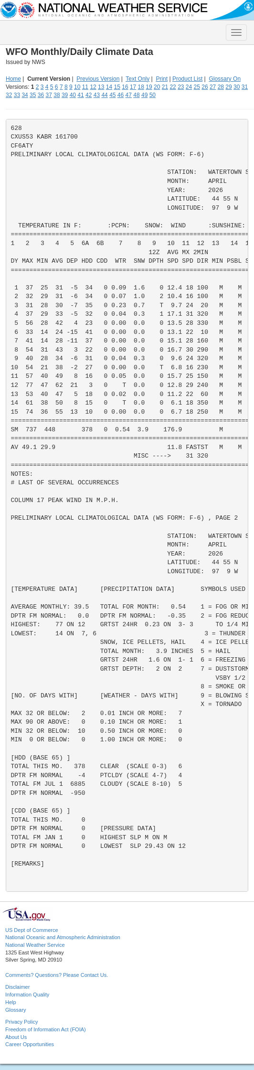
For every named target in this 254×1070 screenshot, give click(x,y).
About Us (16, 1037)
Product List (187, 78)
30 (236, 87)
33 (17, 95)
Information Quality (27, 994)
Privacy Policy (21, 1022)
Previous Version (97, 78)
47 (129, 95)
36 (41, 95)
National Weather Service (35, 945)
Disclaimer (17, 987)
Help (10, 1002)
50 (152, 95)
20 (157, 87)
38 (56, 95)
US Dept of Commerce (31, 930)
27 (213, 87)
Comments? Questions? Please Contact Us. (56, 975)
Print (162, 78)
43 (97, 95)
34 (24, 95)
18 (141, 87)
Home (13, 78)
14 (109, 87)
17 (133, 87)
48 (136, 95)
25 (197, 87)
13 (101, 87)
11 (85, 87)
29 (228, 87)
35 (33, 95)
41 (80, 95)
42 (88, 95)
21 (165, 87)
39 (65, 95)
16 (125, 87)
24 (189, 87)
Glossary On (225, 78)
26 (204, 87)
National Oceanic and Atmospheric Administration (62, 937)
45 (112, 95)
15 (117, 87)
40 (73, 95)
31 (245, 87)
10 (77, 87)
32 (9, 95)
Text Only (137, 78)
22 (172, 87)
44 (104, 95)
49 (144, 95)
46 (120, 95)
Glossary (15, 1010)
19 (149, 87)
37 (49, 95)
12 (93, 87)
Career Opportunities (29, 1044)
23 (181, 87)
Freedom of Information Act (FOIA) (45, 1029)
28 (221, 87)
